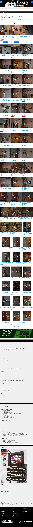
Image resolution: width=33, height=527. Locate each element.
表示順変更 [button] (19, 19)
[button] (1, 2)
